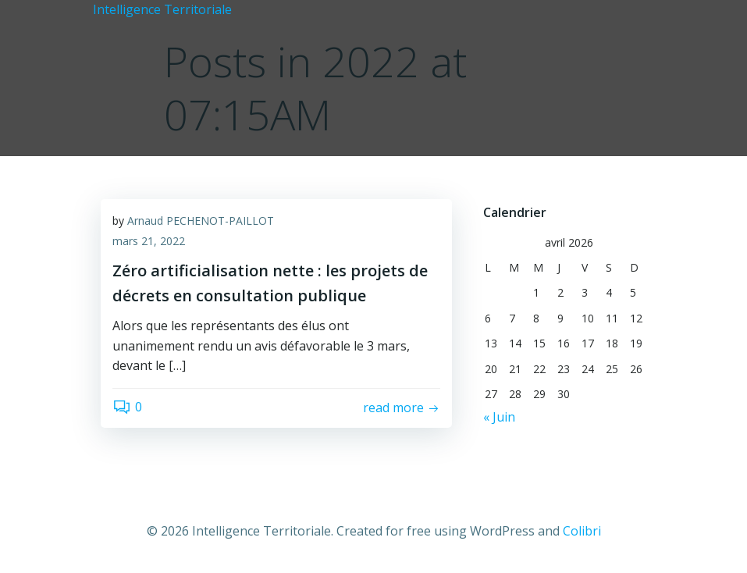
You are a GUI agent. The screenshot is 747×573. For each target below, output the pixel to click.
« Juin (499, 416)
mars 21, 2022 (148, 240)
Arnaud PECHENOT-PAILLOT (200, 220)
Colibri (582, 530)
